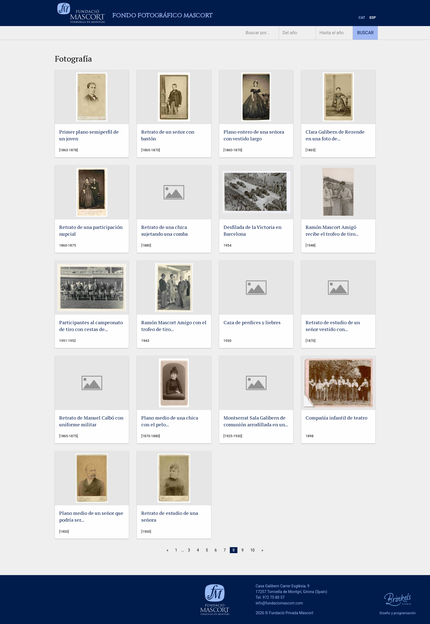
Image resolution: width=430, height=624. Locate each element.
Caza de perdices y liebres (252, 322)
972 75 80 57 (274, 597)
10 (252, 550)
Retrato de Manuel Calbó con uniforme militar (91, 421)
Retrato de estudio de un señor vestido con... (333, 325)
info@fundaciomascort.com (279, 603)
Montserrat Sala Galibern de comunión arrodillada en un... (256, 421)
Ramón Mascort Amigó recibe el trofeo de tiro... (332, 230)
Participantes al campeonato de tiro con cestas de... (91, 325)
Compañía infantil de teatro (336, 417)
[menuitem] (361, 18)
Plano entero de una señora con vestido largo (254, 135)
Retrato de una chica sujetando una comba (164, 230)
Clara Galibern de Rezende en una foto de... (335, 135)
